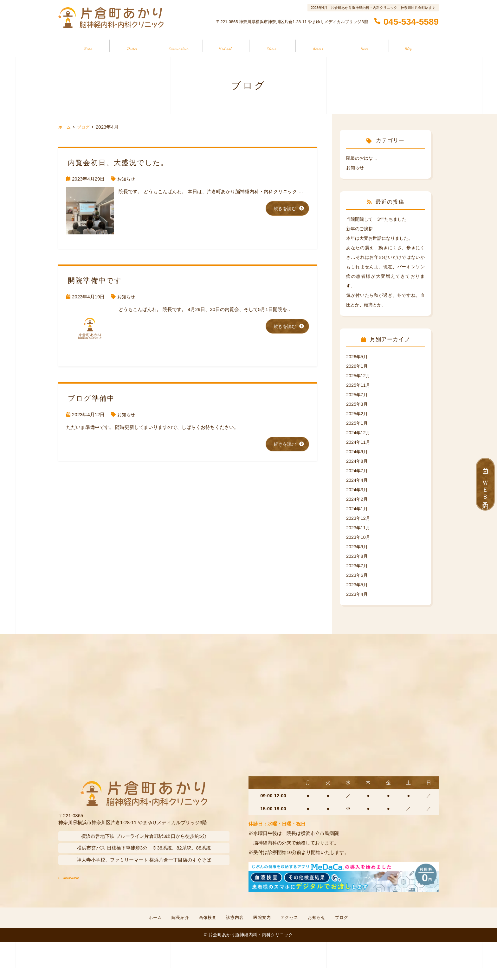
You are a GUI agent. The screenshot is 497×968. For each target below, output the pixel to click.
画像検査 (178, 45)
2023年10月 (358, 537)
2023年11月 (358, 527)
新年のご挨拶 (360, 228)
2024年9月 (357, 451)
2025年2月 (357, 413)
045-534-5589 (97, 875)
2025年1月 (357, 423)
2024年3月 (357, 489)
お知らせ (365, 45)
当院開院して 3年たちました (378, 219)
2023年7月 (357, 565)
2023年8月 (357, 556)
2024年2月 (357, 499)
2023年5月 (357, 584)
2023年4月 (357, 594)
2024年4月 (357, 480)
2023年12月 (358, 518)
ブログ (408, 45)
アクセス (318, 45)
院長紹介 (131, 45)
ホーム (88, 45)
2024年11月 (358, 442)
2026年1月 (357, 366)
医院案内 (272, 45)
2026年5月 (357, 356)
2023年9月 (357, 546)
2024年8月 (357, 461)
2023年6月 (357, 575)
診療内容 (225, 45)
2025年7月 (357, 394)
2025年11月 (358, 385)
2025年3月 (357, 404)
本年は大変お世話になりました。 (381, 238)
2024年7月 (357, 470)
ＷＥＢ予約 (485, 484)
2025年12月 (358, 375)
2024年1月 (357, 508)
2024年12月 (358, 432)
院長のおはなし (362, 158)
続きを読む (284, 208)
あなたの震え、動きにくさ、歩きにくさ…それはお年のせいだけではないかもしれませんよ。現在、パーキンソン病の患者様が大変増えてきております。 (385, 266)
